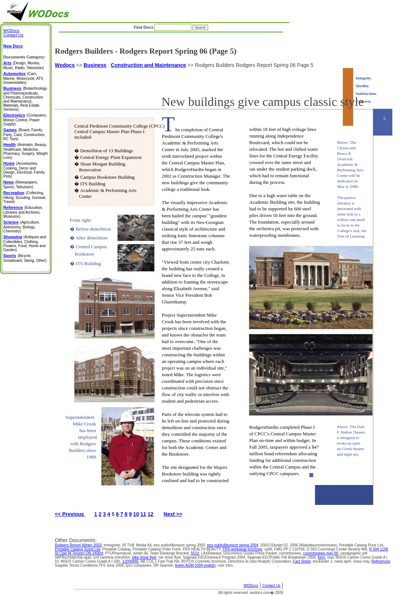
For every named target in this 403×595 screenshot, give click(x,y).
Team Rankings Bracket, (170, 553)
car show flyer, (170, 557)
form (321, 557)
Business (94, 65)
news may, (362, 561)
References (380, 561)
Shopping (12, 237)
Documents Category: (24, 57)
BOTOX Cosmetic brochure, (204, 561)
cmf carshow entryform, (112, 557)
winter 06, (141, 553)
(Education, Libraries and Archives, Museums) (23, 212)
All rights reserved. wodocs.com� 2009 (250, 593)
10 (136, 514)
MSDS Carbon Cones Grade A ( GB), (91, 561)
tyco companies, (139, 565)
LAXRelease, (212, 553)
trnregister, (113, 545)
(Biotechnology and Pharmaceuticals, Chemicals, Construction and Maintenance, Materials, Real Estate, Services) (25, 98)
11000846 (130, 561)
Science (11, 222)
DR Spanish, (164, 565)
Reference (13, 207)
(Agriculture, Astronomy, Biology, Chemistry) (21, 226)
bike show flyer (144, 557)
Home (9, 163)
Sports (9, 255)
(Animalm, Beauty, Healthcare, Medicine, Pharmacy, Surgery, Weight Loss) (25, 151)
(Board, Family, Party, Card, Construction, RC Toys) (24, 134)
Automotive (14, 73)
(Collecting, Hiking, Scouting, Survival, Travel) (24, 197)
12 (151, 514)
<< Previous (70, 514)
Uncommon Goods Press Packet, (251, 553)
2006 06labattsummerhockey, (314, 545)
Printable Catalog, (117, 549)
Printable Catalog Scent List (77, 549)
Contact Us (271, 586)
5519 (195, 553)
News (8, 182)
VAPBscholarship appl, (74, 557)
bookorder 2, (323, 561)
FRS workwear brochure (243, 549)
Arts (7, 63)
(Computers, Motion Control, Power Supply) (25, 119)
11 (143, 514)
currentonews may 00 (320, 553)
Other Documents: (76, 540)
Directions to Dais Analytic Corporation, (260, 561)
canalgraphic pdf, (354, 553)
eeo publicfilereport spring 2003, (180, 545)
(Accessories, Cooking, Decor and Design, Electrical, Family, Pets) (24, 169)
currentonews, (291, 553)
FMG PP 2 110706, (290, 549)
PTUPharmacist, (119, 553)
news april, (343, 561)
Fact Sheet (302, 561)
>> (79, 65)
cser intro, (226, 565)
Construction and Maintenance (148, 65)
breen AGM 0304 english (195, 565)
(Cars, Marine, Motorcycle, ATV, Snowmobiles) (23, 78)
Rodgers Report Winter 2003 (78, 545)
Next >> (173, 514)
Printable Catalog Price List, (361, 545)
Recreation (13, 192)
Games (10, 130)
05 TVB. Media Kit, (138, 545)
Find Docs (171, 27)
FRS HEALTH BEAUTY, (203, 549)
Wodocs (65, 65)
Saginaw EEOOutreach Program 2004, (215, 557)
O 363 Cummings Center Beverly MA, (338, 549)
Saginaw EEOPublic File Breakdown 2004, (282, 557)
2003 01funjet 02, (275, 545)
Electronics (14, 115)
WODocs (250, 586)
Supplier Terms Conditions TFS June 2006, (90, 565)
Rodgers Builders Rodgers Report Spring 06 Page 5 (223, 283)
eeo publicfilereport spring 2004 (232, 545)
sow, (331, 557)
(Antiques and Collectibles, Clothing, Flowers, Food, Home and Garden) (24, 243)
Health (9, 144)
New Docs (13, 46)
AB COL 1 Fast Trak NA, (160, 561)
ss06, (269, 549)
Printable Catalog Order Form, (157, 549)
